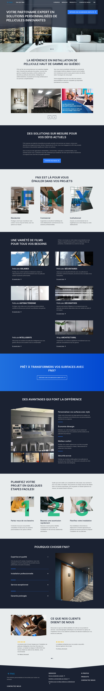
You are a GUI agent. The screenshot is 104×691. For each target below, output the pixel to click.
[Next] (54, 118)
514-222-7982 (20, 2)
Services (64, 2)
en (94, 2)
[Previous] (49, 118)
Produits (73, 2)
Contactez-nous (84, 2)
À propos (57, 2)
